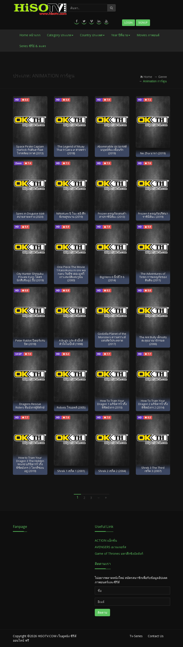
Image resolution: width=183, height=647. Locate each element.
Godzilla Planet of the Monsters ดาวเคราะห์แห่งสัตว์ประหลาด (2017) (112, 339)
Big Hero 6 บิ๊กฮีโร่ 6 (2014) (112, 278)
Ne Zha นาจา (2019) (153, 153)
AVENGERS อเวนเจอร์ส (110, 547)
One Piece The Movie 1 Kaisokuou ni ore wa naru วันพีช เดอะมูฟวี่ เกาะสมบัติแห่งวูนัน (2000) (71, 273)
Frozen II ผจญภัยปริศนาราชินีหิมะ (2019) (153, 215)
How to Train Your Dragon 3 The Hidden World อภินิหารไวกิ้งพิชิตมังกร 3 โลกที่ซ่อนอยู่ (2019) (30, 464)
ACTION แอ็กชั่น (106, 540)
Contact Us (156, 636)
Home (146, 77)
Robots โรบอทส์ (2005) (71, 407)
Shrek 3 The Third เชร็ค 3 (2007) (152, 469)
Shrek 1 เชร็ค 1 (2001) (71, 471)
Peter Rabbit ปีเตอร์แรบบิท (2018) (30, 342)
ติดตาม (102, 612)
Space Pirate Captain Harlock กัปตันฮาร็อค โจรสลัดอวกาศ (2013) (30, 149)
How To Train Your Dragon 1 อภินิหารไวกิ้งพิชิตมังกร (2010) (112, 404)
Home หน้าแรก (29, 35)
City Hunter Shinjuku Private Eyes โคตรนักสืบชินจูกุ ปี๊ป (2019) (30, 277)
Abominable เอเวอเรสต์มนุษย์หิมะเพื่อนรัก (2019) (112, 149)
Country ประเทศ (92, 35)
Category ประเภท (60, 35)
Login (128, 22)
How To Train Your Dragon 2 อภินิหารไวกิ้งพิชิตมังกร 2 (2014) (153, 404)
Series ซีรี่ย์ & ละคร (32, 46)
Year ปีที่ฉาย (120, 35)
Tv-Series (136, 636)
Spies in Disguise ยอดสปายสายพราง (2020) (30, 215)
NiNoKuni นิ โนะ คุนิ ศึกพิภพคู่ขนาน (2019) (71, 215)
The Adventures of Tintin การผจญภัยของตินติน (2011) (153, 277)
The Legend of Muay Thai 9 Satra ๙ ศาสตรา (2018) (71, 149)
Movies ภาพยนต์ (148, 35)
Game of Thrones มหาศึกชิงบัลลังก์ (119, 553)
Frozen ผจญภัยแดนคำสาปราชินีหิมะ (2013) (112, 215)
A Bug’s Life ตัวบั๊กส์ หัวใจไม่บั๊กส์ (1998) (71, 342)
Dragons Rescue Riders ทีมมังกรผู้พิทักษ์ (30, 405)
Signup (143, 22)
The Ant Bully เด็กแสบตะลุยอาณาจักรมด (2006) (153, 340)
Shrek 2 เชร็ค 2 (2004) (112, 471)
